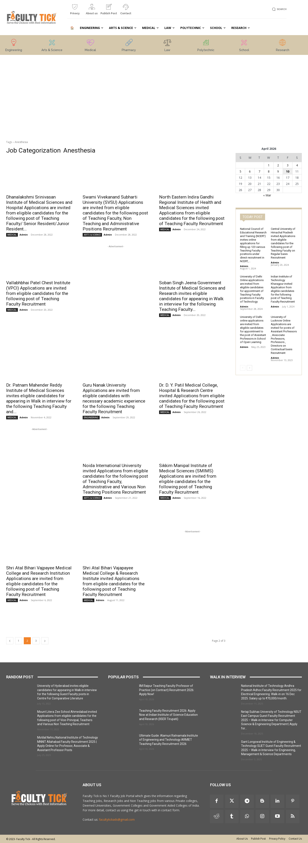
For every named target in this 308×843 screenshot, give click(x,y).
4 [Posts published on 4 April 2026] (297, 165)
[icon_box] (74, 11)
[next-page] (44, 640)
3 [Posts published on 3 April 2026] (287, 165)
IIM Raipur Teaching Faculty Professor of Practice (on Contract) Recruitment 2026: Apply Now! (166, 690)
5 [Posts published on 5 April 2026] (240, 171)
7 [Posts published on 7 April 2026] (259, 171)
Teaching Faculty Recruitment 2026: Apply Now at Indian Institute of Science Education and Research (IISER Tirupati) (168, 715)
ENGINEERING (91, 417)
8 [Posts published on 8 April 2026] (269, 171)
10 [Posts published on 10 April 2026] (287, 171)
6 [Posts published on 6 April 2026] (250, 171)
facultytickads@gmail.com (117, 819)
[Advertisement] (39, 85)
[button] (279, 9)
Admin (24, 234)
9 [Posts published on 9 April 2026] (278, 171)
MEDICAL (12, 234)
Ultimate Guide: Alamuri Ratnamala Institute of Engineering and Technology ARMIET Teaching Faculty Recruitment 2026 (168, 740)
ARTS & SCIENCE (92, 234)
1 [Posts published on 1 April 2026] (269, 165)
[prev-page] (9, 640)
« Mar (267, 195)
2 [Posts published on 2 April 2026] (278, 165)
